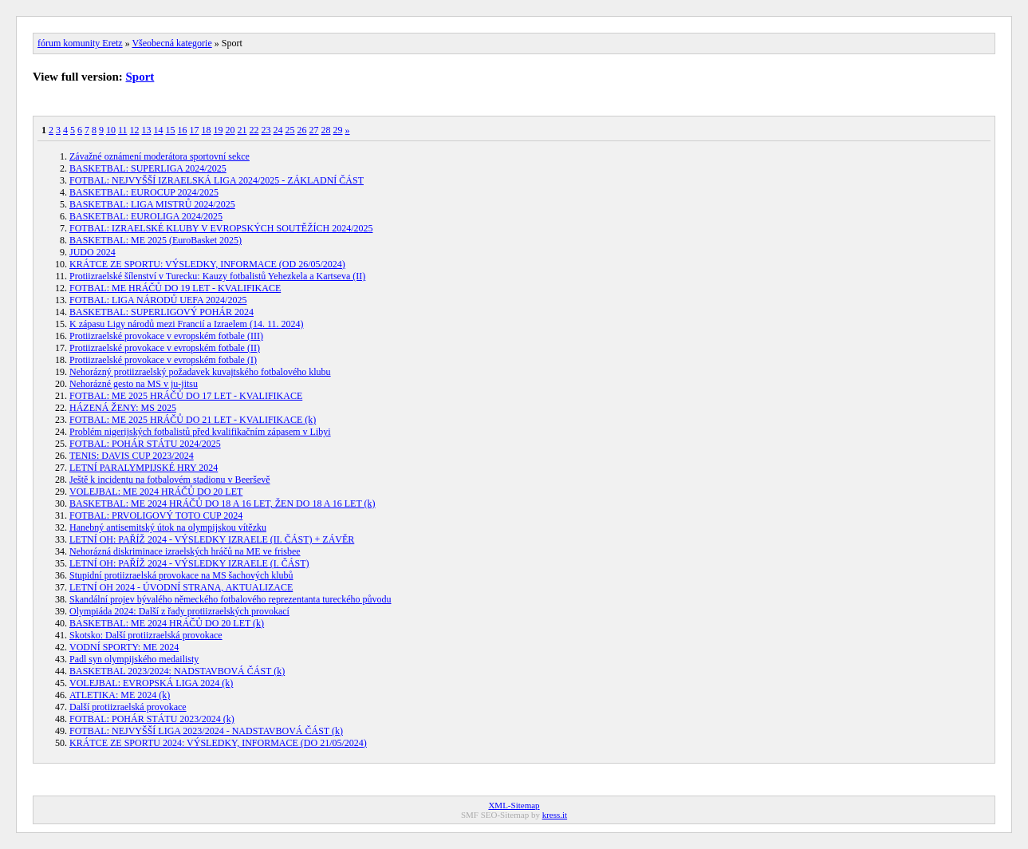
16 (182, 130)
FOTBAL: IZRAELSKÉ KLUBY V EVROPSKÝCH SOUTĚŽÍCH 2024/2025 (220, 228)
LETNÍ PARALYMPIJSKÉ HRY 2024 (143, 467)
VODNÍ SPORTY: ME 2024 (124, 647)
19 (218, 130)
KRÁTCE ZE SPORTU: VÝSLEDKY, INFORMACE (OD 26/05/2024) (207, 264)
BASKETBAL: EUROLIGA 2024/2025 (146, 216)
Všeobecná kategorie (171, 43)
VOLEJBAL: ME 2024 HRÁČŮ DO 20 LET (155, 491)
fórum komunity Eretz (80, 43)
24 (278, 130)
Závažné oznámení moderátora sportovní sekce (159, 156)
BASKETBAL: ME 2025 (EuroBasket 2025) (155, 240)
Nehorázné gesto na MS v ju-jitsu (133, 383)
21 (242, 130)
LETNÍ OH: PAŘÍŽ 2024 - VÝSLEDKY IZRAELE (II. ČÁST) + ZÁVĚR (211, 539)
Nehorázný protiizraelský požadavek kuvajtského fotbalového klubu (200, 371)
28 (326, 130)
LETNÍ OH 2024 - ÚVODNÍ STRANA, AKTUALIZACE (181, 587)
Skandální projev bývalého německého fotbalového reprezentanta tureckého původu (230, 599)
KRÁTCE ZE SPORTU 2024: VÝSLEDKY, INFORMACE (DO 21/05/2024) (218, 742)
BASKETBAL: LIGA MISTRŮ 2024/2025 (152, 204)
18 (206, 130)
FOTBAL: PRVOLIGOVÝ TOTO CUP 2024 (155, 515)
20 (230, 130)
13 (147, 130)
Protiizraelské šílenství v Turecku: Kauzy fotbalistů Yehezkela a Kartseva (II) (217, 276)
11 (123, 130)
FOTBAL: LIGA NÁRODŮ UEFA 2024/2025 (157, 300)
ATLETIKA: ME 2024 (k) (119, 695)
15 (170, 130)
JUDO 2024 (92, 252)
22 (254, 130)
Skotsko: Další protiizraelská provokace (146, 635)
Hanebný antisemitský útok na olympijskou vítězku (167, 527)
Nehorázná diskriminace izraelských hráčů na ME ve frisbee (185, 551)
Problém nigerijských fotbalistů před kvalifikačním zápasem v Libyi (200, 431)
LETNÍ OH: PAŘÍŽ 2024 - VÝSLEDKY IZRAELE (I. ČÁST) (189, 563)
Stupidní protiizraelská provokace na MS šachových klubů (181, 575)
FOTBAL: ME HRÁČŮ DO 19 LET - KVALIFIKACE (175, 288)
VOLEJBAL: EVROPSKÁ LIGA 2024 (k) (151, 683)
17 (194, 130)
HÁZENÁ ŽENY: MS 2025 (122, 407)
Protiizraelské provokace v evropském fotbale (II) (164, 347)
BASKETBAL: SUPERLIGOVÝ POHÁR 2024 (161, 312)
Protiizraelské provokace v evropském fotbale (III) (166, 336)
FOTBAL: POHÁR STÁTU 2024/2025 (145, 443)
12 (135, 130)
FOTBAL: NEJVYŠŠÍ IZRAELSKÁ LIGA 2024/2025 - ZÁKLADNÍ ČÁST (216, 180)
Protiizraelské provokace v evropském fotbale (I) (163, 359)
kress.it (554, 814)
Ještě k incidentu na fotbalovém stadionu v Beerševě (169, 479)
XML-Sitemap (513, 805)
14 (158, 130)
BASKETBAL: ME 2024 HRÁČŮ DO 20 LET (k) (166, 623)
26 (302, 130)
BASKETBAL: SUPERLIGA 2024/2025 (147, 168)
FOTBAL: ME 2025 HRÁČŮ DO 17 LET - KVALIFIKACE (185, 395)
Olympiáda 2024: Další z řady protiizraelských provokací (179, 611)
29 (338, 130)
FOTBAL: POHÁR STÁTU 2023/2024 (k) (151, 719)
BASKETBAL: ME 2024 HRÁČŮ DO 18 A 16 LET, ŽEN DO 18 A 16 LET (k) (222, 503)
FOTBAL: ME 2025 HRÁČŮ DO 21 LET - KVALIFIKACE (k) (192, 419)
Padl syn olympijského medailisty (134, 659)
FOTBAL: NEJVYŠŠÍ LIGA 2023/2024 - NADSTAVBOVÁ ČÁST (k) (206, 730)
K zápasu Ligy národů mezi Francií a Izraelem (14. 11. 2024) (186, 324)
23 (266, 130)
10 (111, 130)
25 (290, 130)
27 (314, 130)
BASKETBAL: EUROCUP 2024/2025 (144, 192)
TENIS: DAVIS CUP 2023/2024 (131, 455)
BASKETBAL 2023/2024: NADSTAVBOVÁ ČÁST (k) (177, 671)
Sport (140, 76)
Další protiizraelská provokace (128, 707)
